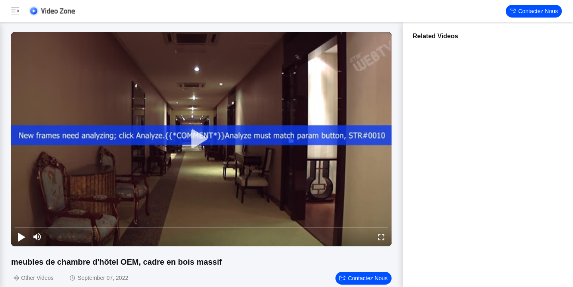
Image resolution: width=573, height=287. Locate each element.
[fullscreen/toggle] (381, 237)
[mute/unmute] (37, 237)
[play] (201, 139)
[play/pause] (21, 237)
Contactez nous (534, 11)
